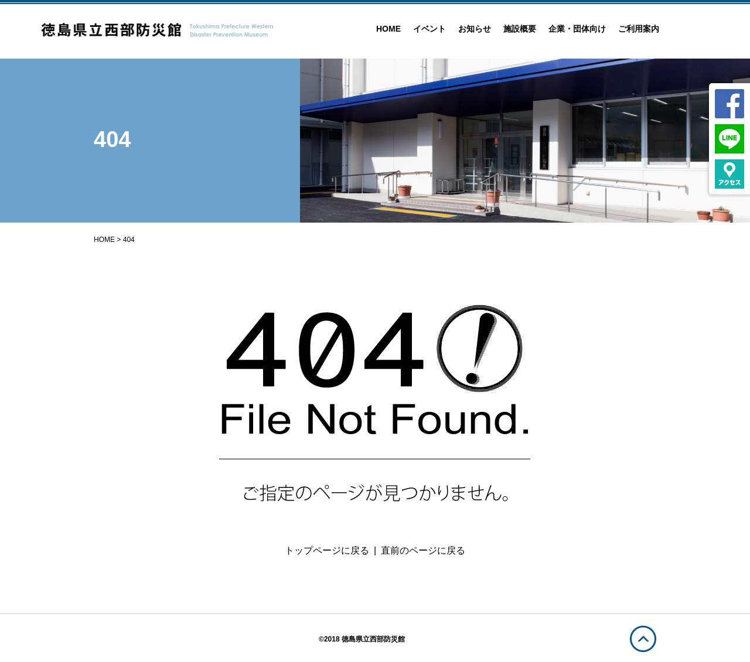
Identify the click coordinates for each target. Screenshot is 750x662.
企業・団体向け (577, 28)
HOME (388, 28)
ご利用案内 (638, 28)
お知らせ (474, 28)
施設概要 (519, 28)
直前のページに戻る (423, 550)
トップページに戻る (327, 550)
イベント (429, 28)
